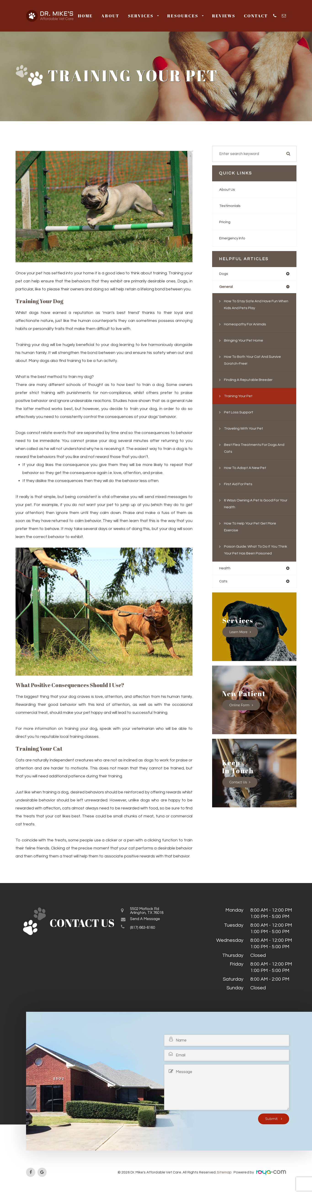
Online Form (240, 713)
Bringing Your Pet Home (246, 341)
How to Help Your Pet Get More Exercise (254, 527)
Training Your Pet (240, 397)
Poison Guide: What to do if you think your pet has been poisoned (254, 554)
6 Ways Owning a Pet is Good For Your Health (255, 504)
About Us (228, 189)
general (226, 287)
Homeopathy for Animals (248, 325)
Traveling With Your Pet (246, 429)
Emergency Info (234, 238)
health (225, 576)
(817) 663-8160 (146, 930)
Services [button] (143, 16)
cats (223, 589)
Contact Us (238, 791)
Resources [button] (185, 16)
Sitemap (224, 1172)
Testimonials (231, 205)
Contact (256, 16)
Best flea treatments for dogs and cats (254, 449)
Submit (272, 1119)
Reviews (223, 16)
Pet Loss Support (240, 413)
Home (85, 16)
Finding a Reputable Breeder (251, 380)
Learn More (238, 640)
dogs (224, 274)
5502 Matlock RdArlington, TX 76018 (151, 912)
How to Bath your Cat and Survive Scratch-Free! (256, 361)
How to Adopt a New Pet (248, 468)
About (110, 16)
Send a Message (149, 921)
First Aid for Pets (240, 485)
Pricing (225, 222)
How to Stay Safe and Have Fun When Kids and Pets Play (254, 305)
